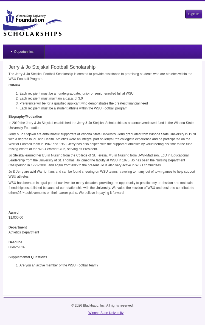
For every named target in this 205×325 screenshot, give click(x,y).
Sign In (193, 14)
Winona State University (105, 313)
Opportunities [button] (23, 52)
